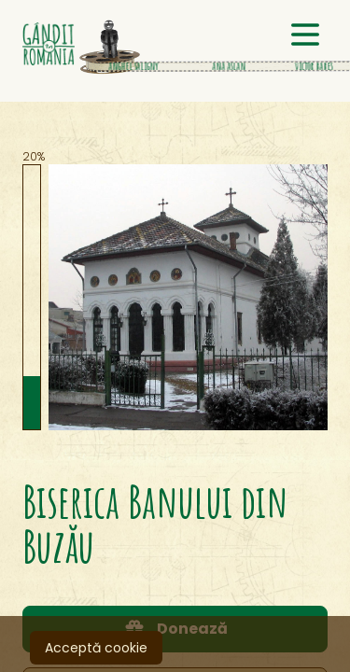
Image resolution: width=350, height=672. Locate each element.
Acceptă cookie (96, 647)
